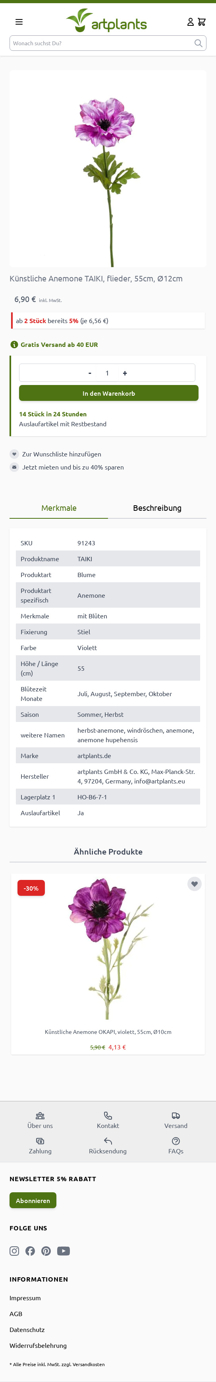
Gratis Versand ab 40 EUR (54, 344)
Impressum (25, 1297)
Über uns (40, 1120)
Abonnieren (33, 1200)
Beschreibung (157, 507)
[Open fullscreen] (108, 168)
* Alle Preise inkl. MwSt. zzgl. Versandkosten (57, 1364)
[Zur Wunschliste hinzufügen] (14, 454)
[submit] (198, 43)
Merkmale (59, 507)
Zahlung (40, 1145)
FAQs (175, 1145)
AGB (16, 1313)
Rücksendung (108, 1145)
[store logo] (107, 20)
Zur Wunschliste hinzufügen (61, 454)
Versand (175, 1120)
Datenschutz (27, 1329)
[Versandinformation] (14, 344)
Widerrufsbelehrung (38, 1345)
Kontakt (108, 1120)
